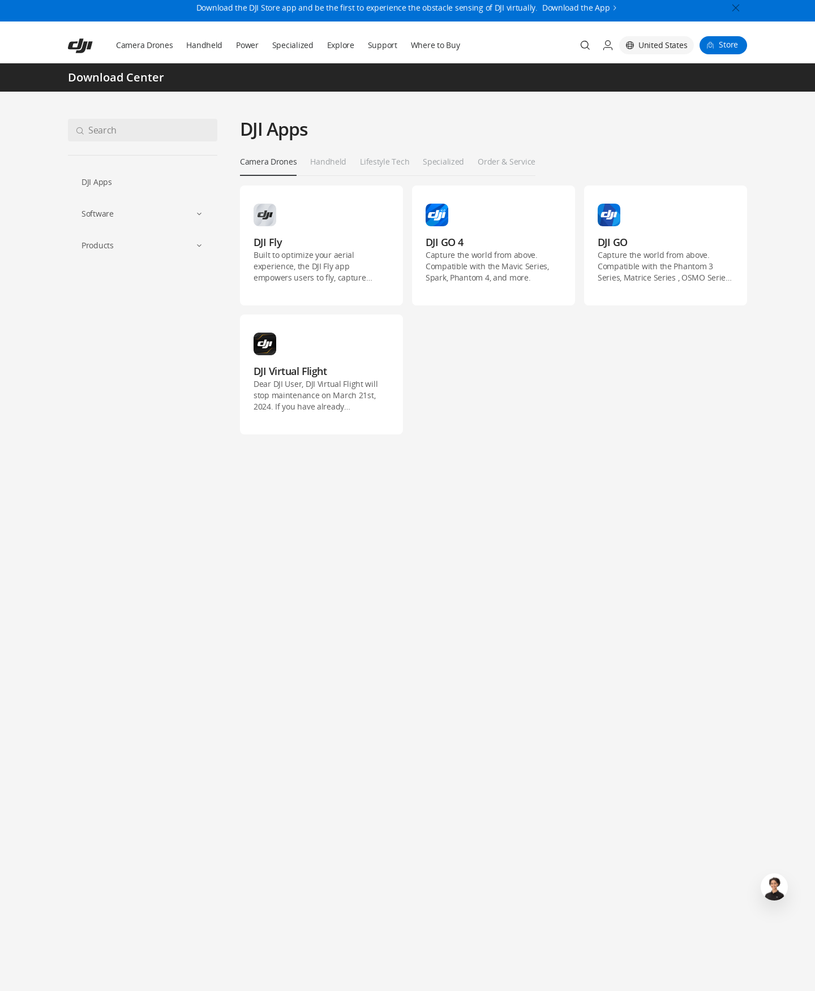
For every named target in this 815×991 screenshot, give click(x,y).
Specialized (293, 45)
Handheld (204, 45)
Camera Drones (144, 45)
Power (247, 45)
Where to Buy (435, 45)
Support (382, 45)
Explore (340, 45)
